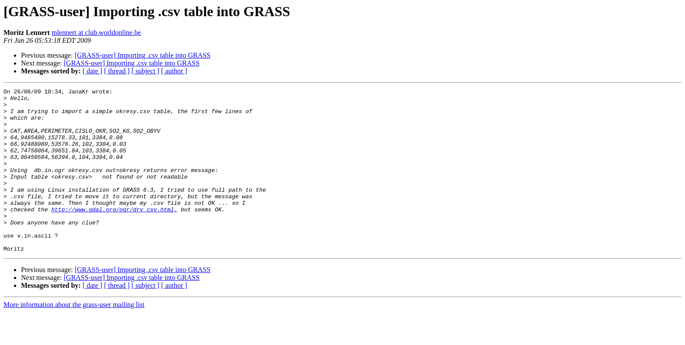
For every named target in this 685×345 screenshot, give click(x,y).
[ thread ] (117, 71)
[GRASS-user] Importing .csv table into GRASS (143, 55)
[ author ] (174, 71)
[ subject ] (145, 71)
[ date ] (92, 71)
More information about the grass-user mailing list (74, 337)
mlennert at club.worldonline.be (96, 32)
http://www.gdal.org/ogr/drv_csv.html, (114, 234)
